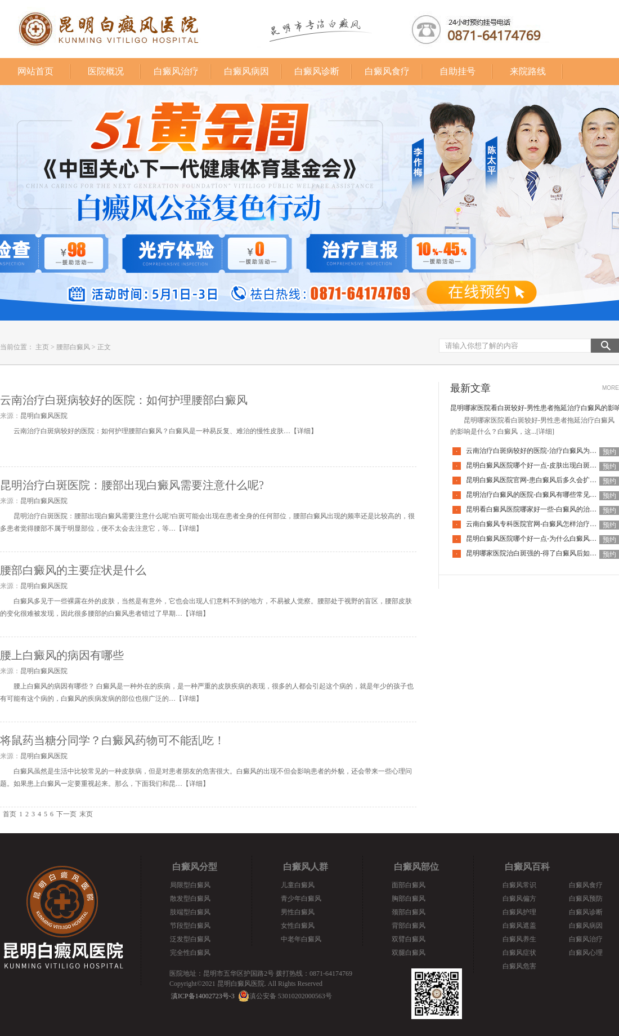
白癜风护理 (519, 912)
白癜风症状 (519, 953)
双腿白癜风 (408, 953)
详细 (304, 431)
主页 (42, 347)
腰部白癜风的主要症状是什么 (73, 570)
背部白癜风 (408, 926)
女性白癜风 (298, 926)
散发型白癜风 (190, 898)
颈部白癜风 (408, 912)
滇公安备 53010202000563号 (290, 996)
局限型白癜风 (190, 885)
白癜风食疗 (387, 71)
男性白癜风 (298, 912)
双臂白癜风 (408, 939)
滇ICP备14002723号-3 (203, 996)
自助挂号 (457, 71)
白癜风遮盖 (519, 926)
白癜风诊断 (316, 71)
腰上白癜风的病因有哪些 (62, 655)
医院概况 (106, 71)
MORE (610, 388)
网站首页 (35, 71)
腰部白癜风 (73, 347)
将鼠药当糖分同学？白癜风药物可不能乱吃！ (112, 740)
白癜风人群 (305, 867)
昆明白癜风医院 (44, 416)
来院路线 (528, 71)
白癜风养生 (519, 939)
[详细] (545, 431)
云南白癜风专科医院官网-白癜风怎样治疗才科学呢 (541, 524)
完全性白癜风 (190, 953)
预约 (609, 452)
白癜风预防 (586, 898)
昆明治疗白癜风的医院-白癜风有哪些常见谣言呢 (538, 495)
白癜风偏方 (519, 898)
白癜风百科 (527, 867)
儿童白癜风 (298, 885)
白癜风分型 (194, 867)
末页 (86, 814)
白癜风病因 (246, 71)
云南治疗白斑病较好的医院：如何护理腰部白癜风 (124, 400)
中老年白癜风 (301, 939)
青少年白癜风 (301, 898)
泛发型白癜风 (190, 939)
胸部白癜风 (408, 898)
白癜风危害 (519, 966)
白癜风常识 (519, 885)
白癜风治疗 (176, 71)
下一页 (66, 814)
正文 (104, 347)
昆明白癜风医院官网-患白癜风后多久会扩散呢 (534, 480)
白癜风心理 (586, 953)
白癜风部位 (416, 867)
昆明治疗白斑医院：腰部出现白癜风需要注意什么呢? (132, 485)
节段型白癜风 (190, 926)
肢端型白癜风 (190, 912)
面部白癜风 (408, 885)
